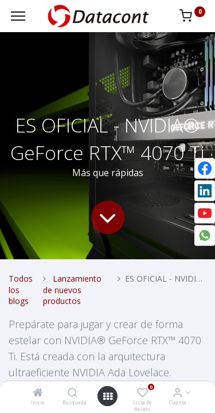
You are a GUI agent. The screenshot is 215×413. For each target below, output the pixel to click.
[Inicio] (38, 393)
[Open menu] (107, 396)
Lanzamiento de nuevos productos (72, 289)
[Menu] (18, 16)
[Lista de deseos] (142, 393)
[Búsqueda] (72, 393)
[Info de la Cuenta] (177, 393)
